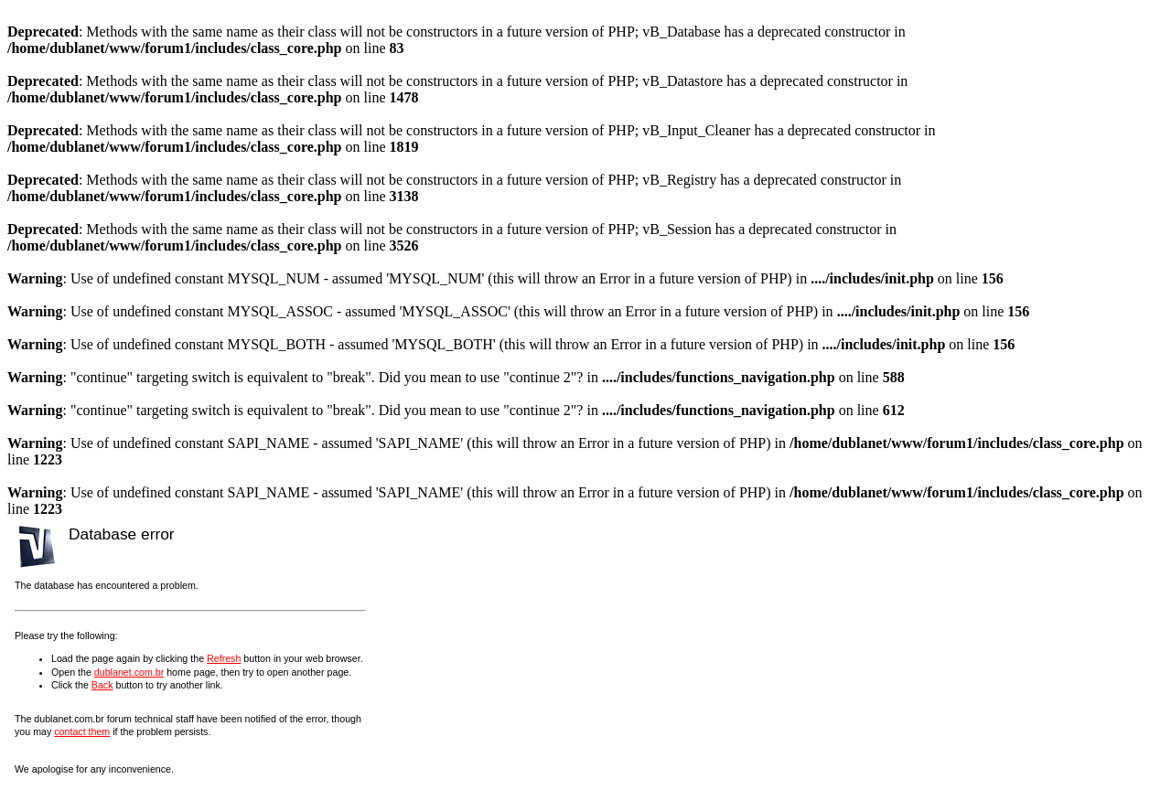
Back (102, 684)
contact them (82, 731)
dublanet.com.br (129, 672)
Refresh (224, 658)
